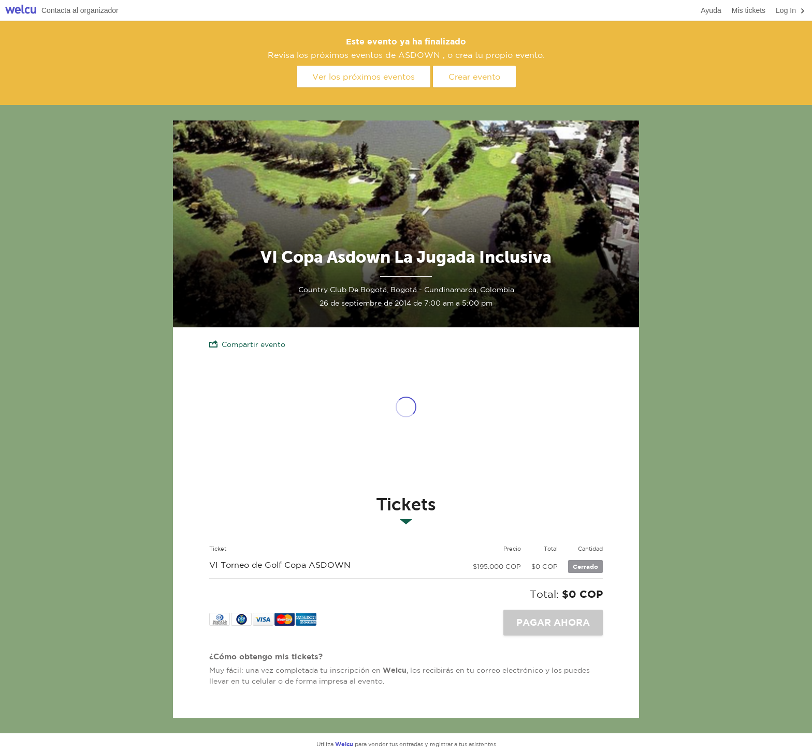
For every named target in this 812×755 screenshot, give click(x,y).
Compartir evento (247, 344)
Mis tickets (748, 10)
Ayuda (711, 10)
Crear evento (474, 76)
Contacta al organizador (80, 10)
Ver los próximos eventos (363, 76)
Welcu (20, 10)
